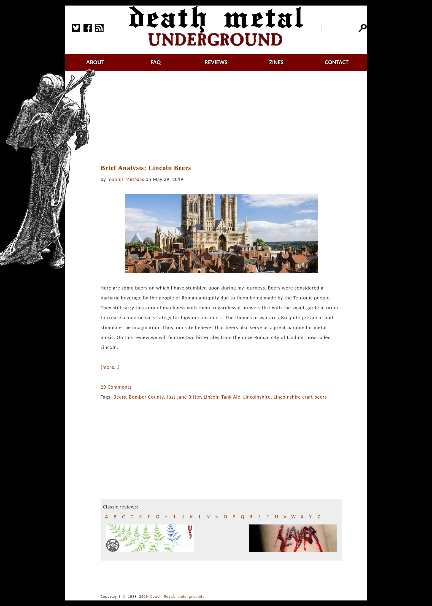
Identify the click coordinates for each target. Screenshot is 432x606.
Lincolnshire (257, 397)
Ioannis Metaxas (125, 179)
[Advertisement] (221, 117)
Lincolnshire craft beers (300, 397)
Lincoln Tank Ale (222, 397)
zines (276, 62)
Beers (120, 397)
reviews (216, 62)
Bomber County (146, 397)
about (95, 62)
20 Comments (116, 387)
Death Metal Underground (176, 596)
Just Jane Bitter (184, 397)
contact (337, 62)
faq (155, 62)
